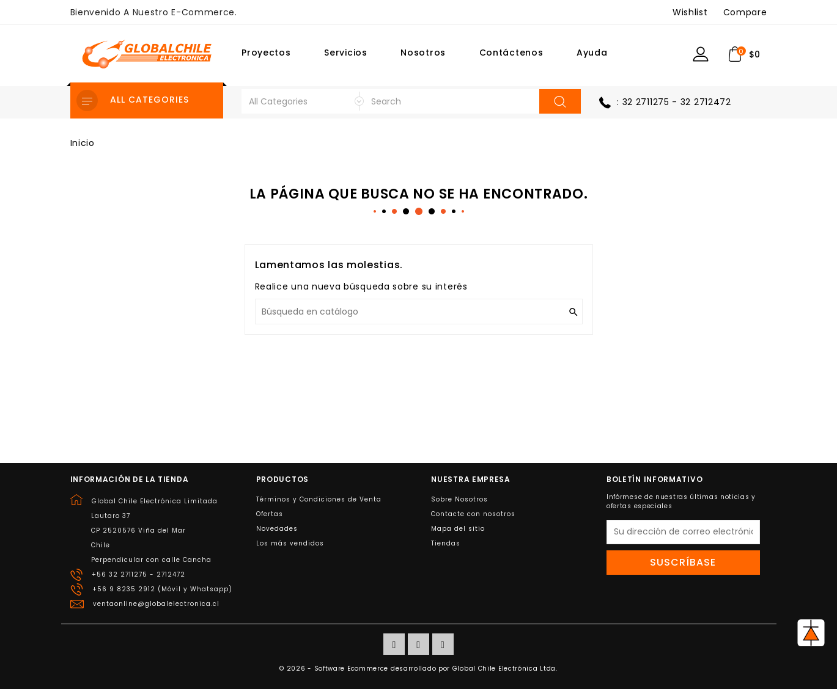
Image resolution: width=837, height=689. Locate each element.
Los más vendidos (290, 543)
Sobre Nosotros (459, 499)
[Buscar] (419, 311)
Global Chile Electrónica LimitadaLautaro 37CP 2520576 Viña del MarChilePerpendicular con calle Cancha (154, 530)
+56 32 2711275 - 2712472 (138, 574)
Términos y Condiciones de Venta (319, 499)
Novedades (277, 528)
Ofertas (269, 514)
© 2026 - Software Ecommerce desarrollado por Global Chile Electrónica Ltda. (418, 668)
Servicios (345, 52)
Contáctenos (511, 52)
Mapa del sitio (458, 528)
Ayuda (592, 52)
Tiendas (445, 543)
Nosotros (423, 52)
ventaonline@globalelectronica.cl (156, 603)
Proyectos (266, 52)
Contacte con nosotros (473, 514)
